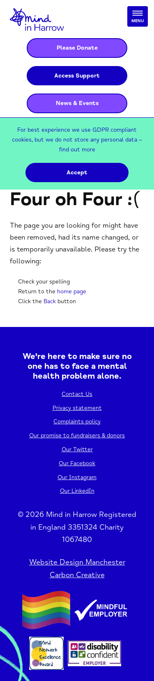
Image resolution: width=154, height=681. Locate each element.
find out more (77, 149)
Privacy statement (77, 407)
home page (71, 291)
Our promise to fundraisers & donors (77, 435)
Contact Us (77, 394)
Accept (77, 172)
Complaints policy (77, 421)
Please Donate (77, 47)
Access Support (77, 75)
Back (50, 301)
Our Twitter (77, 449)
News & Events (77, 103)
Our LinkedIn (77, 490)
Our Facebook (77, 463)
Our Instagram (77, 477)
